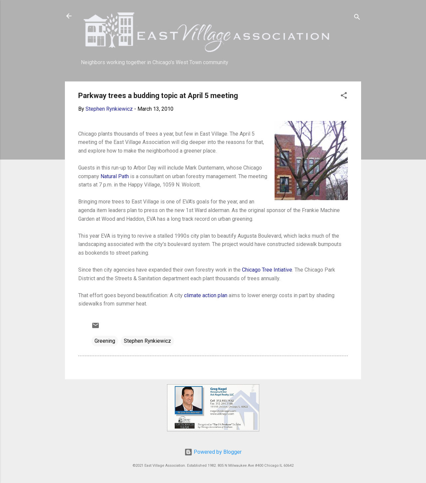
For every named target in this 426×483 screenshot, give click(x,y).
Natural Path (115, 176)
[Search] (357, 18)
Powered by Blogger (213, 452)
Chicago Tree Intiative (267, 270)
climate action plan (205, 295)
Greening (105, 341)
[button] (344, 96)
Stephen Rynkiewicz (147, 341)
